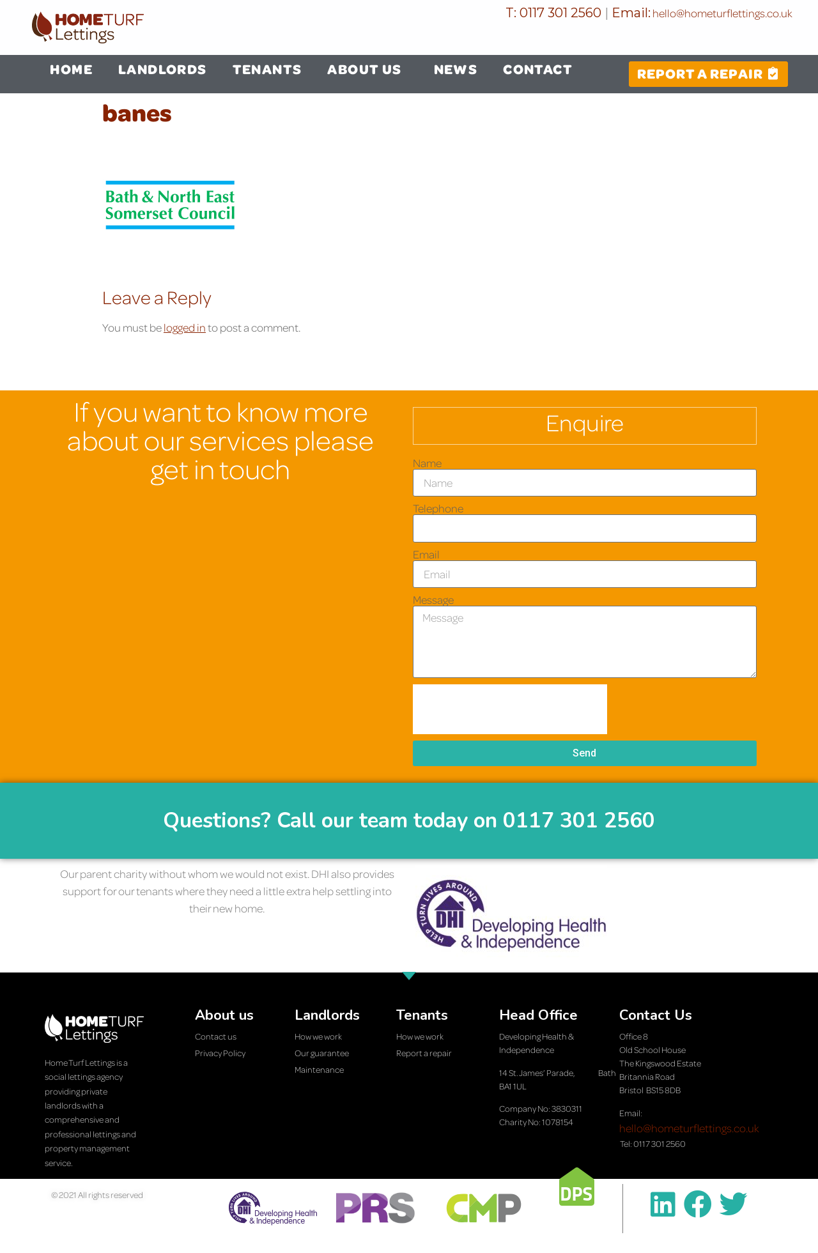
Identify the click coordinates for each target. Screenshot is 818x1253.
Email (426, 554)
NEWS (456, 69)
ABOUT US (367, 69)
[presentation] (510, 709)
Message (433, 600)
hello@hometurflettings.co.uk (721, 13)
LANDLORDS (162, 69)
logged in (185, 327)
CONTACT (538, 69)
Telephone (438, 508)
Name (427, 463)
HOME (71, 69)
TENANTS (267, 69)
